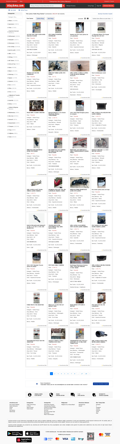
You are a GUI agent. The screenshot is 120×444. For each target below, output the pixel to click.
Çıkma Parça (23, 10)
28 (86, 373)
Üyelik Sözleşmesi (14, 406)
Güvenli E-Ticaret (109, 1)
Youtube (98, 408)
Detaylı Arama (70, 5)
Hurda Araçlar (30, 408)
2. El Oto (29, 406)
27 (82, 373)
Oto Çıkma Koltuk (48, 408)
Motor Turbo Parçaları (49, 414)
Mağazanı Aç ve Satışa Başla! (68, 404)
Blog (21, 1)
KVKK (11, 408)
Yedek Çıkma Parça (31, 404)
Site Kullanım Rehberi (14, 404)
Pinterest (98, 410)
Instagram (98, 407)
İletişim (80, 406)
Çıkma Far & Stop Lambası (50, 407)
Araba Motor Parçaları (49, 404)
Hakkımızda (12, 411)
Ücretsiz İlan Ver (108, 5)
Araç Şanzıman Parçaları (49, 406)
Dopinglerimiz (82, 404)
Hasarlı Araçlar (30, 407)
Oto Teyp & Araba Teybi (49, 411)
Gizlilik (11, 407)
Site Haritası (12, 410)
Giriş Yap (91, 5)
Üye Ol (99, 5)
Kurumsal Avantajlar (11, 1)
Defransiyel (46, 413)
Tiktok (97, 411)
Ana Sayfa (12, 10)
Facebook (98, 404)
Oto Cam (46, 410)
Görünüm (80, 18)
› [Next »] (89, 373)
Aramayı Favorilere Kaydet (105, 13)
